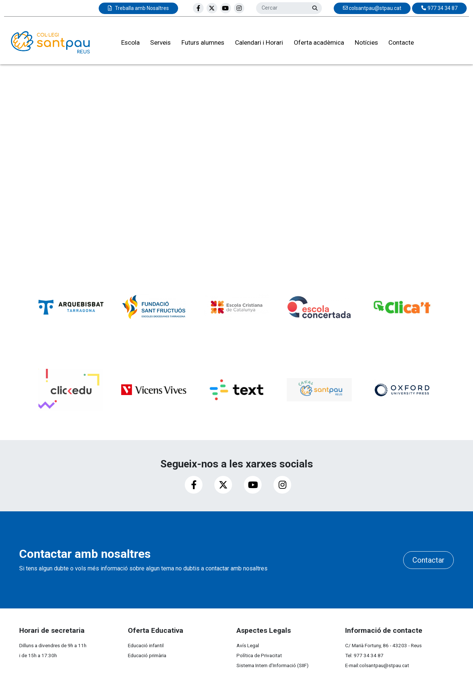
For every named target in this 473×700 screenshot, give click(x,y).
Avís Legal (247, 645)
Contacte (397, 44)
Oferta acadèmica (315, 44)
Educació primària (147, 655)
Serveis (156, 44)
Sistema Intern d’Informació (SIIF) (272, 665)
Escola (126, 44)
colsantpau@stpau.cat (384, 665)
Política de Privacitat (259, 655)
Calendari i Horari (255, 44)
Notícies (362, 44)
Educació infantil (146, 645)
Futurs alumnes (198, 44)
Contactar (428, 560)
